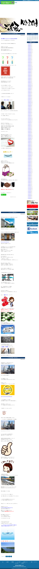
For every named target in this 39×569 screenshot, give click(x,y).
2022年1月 (29, 116)
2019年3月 (29, 165)
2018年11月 (29, 171)
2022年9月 (29, 105)
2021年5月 (29, 128)
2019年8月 (29, 158)
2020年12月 (29, 135)
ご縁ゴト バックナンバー (32, 225)
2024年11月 (29, 68)
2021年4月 (29, 129)
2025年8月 (29, 55)
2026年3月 (29, 45)
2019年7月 (29, 159)
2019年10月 (29, 155)
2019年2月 (29, 166)
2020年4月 (29, 146)
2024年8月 (29, 72)
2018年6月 (29, 178)
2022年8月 (29, 106)
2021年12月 (29, 118)
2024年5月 (29, 76)
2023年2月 (29, 98)
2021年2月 (29, 132)
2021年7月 (29, 125)
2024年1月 (29, 82)
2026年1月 (29, 48)
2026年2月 (29, 46)
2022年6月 (29, 109)
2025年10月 (29, 52)
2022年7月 (29, 108)
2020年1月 (29, 151)
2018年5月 (29, 179)
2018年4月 (29, 181)
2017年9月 (29, 191)
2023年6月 (29, 92)
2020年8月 (29, 141)
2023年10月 (29, 86)
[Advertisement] (19, 11)
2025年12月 (29, 49)
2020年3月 (29, 148)
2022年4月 (29, 112)
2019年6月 (29, 161)
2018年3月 (29, 182)
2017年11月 (29, 188)
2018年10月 (29, 172)
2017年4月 (29, 198)
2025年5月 (29, 59)
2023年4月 (29, 95)
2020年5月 (29, 145)
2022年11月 (29, 102)
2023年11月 (29, 85)
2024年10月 (29, 69)
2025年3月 (29, 62)
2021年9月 (29, 122)
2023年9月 (29, 88)
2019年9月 (29, 156)
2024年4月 (29, 78)
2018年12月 (29, 169)
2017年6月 (29, 195)
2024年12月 (29, 66)
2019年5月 (29, 162)
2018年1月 (29, 185)
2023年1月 (29, 99)
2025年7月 (29, 56)
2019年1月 (29, 168)
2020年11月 (29, 136)
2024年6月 (29, 75)
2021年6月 (29, 126)
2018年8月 (29, 175)
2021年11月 (29, 119)
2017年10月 (29, 189)
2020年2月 (29, 149)
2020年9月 (29, 139)
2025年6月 (29, 58)
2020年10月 (29, 138)
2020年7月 (29, 142)
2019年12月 (29, 152)
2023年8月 (29, 89)
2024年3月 (29, 79)
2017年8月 (29, 192)
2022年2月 (29, 115)
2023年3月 (29, 96)
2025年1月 (29, 65)
